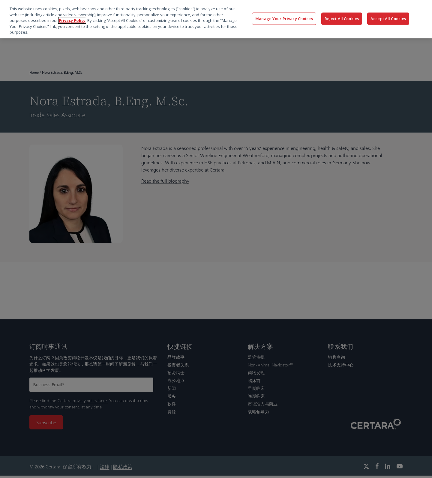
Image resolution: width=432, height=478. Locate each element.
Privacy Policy (72, 20)
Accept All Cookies (388, 18)
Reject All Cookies (342, 18)
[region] (216, 19)
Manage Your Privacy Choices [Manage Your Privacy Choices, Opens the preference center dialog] (284, 18)
